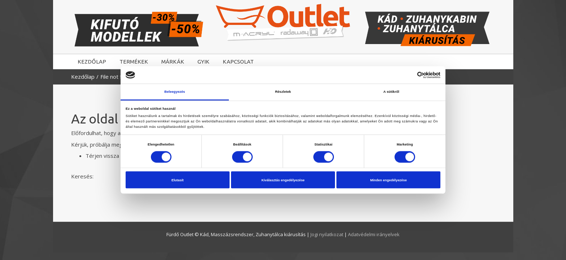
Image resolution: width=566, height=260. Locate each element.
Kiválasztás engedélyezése (283, 180)
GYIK (203, 61)
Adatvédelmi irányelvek (374, 234)
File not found (117, 76)
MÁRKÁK (172, 61)
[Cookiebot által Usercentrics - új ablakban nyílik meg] (408, 75)
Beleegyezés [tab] (174, 92)
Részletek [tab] (283, 92)
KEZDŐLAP (92, 61)
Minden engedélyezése (388, 180)
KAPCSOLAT (238, 61)
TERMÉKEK (133, 61)
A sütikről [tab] (391, 92)
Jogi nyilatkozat (327, 234)
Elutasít (177, 180)
